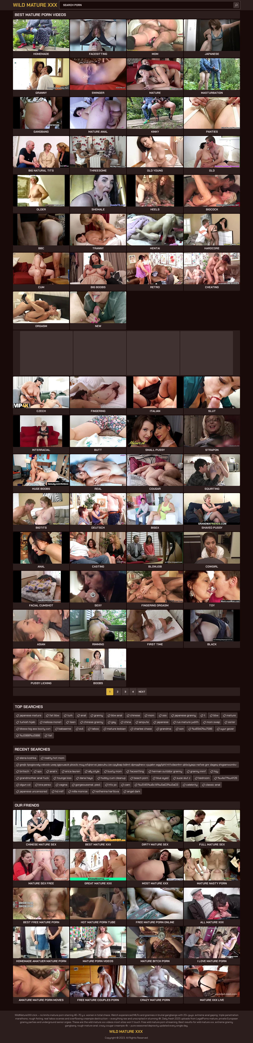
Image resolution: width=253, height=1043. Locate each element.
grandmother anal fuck (34, 778)
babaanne (65, 729)
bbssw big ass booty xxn (35, 729)
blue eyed (162, 778)
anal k (53, 771)
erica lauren (72, 771)
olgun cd (25, 785)
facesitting (137, 771)
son (181, 729)
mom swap (213, 722)
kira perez (44, 785)
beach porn (141, 778)
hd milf (59, 791)
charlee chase (143, 729)
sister (231, 722)
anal (83, 715)
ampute (144, 722)
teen (73, 722)
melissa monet (52, 722)
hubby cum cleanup (113, 778)
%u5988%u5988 (30, 735)
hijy (216, 771)
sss (164, 715)
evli (81, 729)
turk (70, 715)
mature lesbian (116, 729)
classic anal (213, 785)
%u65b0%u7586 (202, 729)
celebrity (191, 785)
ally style (93, 771)
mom (151, 715)
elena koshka (28, 758)
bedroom (204, 778)
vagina (63, 785)
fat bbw (54, 715)
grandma (165, 729)
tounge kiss (64, 778)
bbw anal (116, 715)
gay (113, 722)
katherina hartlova (107, 791)
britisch (24, 771)
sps (39, 771)
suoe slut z (183, 778)
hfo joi (112, 785)
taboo (95, 729)
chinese (135, 715)
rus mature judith (188, 722)
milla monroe (79, 791)
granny (98, 715)
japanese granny (185, 715)
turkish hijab (27, 722)
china (127, 722)
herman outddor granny (167, 771)
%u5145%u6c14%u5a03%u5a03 (158, 785)
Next (142, 691)
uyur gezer (227, 729)
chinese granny (93, 722)
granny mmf (198, 771)
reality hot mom (54, 758)
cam (127, 785)
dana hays (86, 778)
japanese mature (30, 715)
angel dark (133, 791)
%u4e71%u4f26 (227, 778)
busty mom (115, 771)
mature (231, 715)
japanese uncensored (33, 791)
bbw (215, 715)
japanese (162, 722)
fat (50, 735)
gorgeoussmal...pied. (87, 785)
